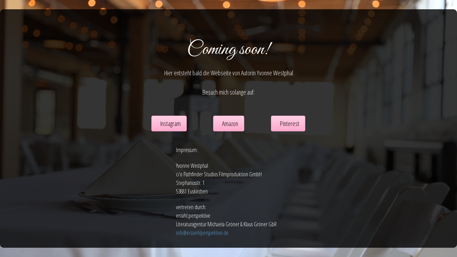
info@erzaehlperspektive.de (202, 233)
